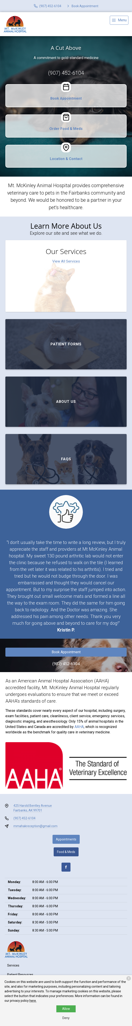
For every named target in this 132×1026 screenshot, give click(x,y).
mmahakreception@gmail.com (35, 826)
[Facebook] (66, 867)
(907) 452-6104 (66, 73)
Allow (66, 1009)
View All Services (66, 261)
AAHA (79, 727)
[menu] (119, 20)
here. (33, 1000)
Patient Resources (20, 974)
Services (13, 965)
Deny (66, 1018)
